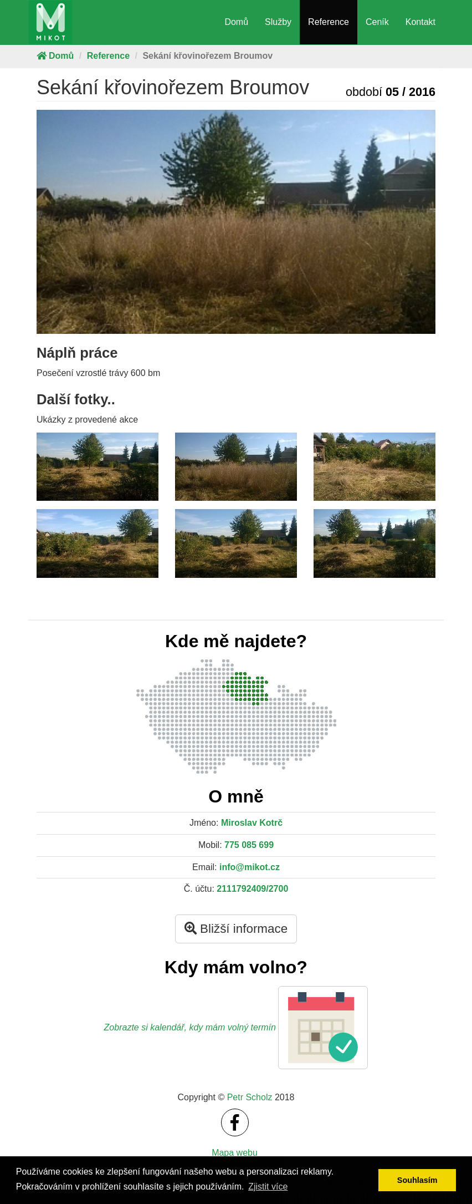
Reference (328, 22)
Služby (278, 22)
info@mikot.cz (249, 867)
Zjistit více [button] (268, 1186)
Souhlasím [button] (417, 1180)
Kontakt (420, 22)
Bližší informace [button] (236, 929)
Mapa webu (235, 1152)
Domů (236, 22)
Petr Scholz (250, 1097)
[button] (323, 1027)
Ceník (377, 22)
